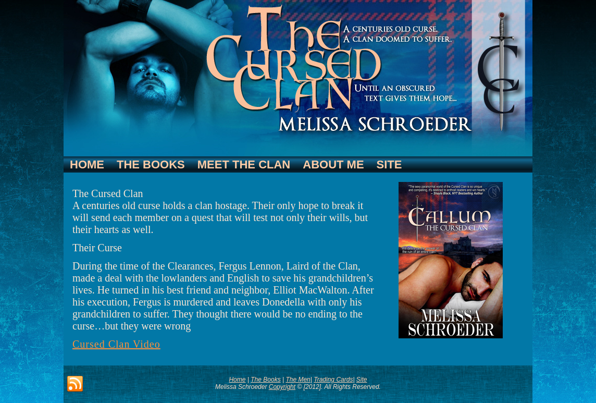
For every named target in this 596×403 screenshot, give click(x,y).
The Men (297, 379)
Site (389, 164)
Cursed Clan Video (116, 344)
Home (87, 164)
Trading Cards (333, 379)
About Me (333, 164)
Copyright (282, 386)
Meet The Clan (243, 164)
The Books (151, 164)
